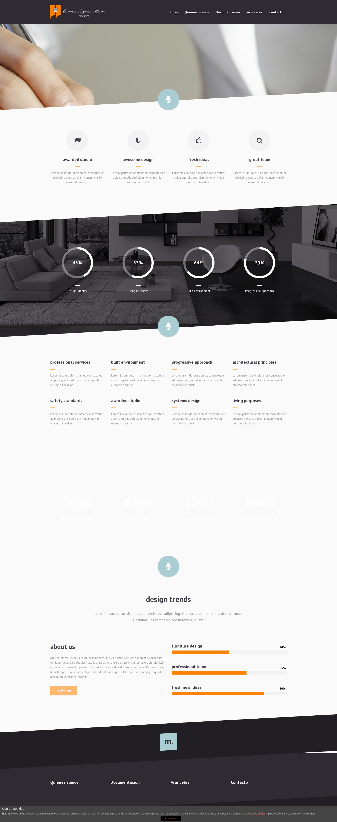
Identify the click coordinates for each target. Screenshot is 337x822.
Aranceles (180, 782)
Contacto (239, 782)
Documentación (125, 782)
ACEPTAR (170, 818)
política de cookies (256, 813)
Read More (64, 690)
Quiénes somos (64, 782)
